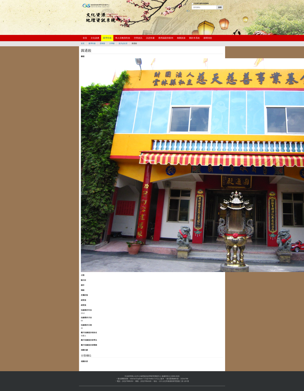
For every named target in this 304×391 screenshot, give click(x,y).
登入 (188, 11)
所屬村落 (84, 295)
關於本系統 (194, 38)
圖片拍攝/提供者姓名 (89, 333)
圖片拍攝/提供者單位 (89, 340)
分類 (82, 275)
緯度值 (83, 305)
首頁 (85, 38)
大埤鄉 (111, 43)
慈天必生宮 (123, 43)
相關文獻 (84, 350)
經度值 (83, 300)
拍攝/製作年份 (86, 310)
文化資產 (95, 38)
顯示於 (83, 280)
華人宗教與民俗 (122, 38)
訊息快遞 (150, 38)
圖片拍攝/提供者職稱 (89, 345)
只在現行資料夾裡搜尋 (201, 3)
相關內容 (84, 361)
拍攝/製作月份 (86, 318)
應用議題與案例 (165, 38)
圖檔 (82, 56)
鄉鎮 (82, 290)
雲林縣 (102, 43)
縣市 (82, 285)
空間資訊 (138, 38)
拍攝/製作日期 (86, 325)
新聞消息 (207, 38)
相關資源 (181, 38)
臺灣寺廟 (107, 38)
